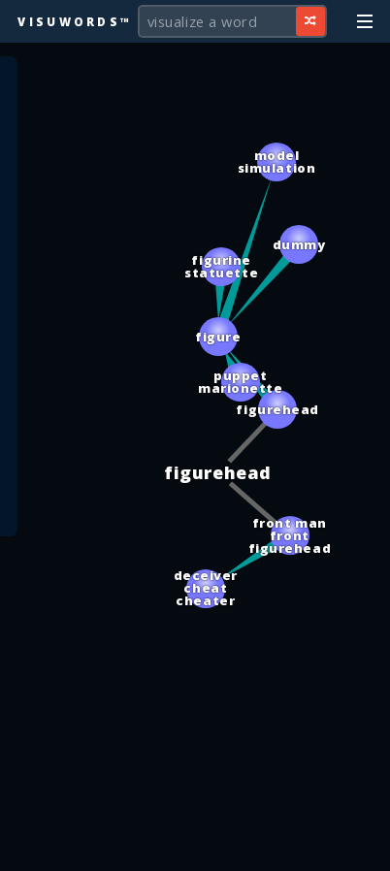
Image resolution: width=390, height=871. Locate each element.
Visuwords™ (74, 21)
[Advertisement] (195, 847)
